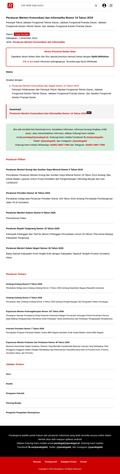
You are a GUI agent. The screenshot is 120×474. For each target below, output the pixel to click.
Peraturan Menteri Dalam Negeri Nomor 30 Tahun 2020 (35, 248)
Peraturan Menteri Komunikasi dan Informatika (39, 42)
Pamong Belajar (13, 402)
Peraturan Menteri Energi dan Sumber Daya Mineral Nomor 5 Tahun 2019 (45, 169)
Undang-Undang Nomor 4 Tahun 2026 (24, 297)
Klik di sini (28, 61)
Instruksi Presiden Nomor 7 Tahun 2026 (25, 328)
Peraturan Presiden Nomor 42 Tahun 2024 (28, 193)
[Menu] (110, 5)
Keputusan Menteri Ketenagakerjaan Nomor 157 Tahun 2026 (35, 311)
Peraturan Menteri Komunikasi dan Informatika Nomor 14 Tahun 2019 (50, 113)
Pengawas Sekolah (15, 393)
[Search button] (96, 5)
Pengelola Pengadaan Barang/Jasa (23, 412)
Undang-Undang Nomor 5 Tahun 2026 (24, 284)
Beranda (37, 462)
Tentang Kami (51, 462)
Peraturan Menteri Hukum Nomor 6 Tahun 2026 (31, 212)
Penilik (9, 383)
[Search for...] (56, 5)
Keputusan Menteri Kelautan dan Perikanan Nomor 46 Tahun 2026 (37, 342)
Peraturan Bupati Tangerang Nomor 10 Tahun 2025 (33, 228)
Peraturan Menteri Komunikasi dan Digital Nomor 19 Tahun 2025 (45, 85)
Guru (8, 374)
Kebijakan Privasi (68, 462)
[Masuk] (104, 6)
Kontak (83, 462)
